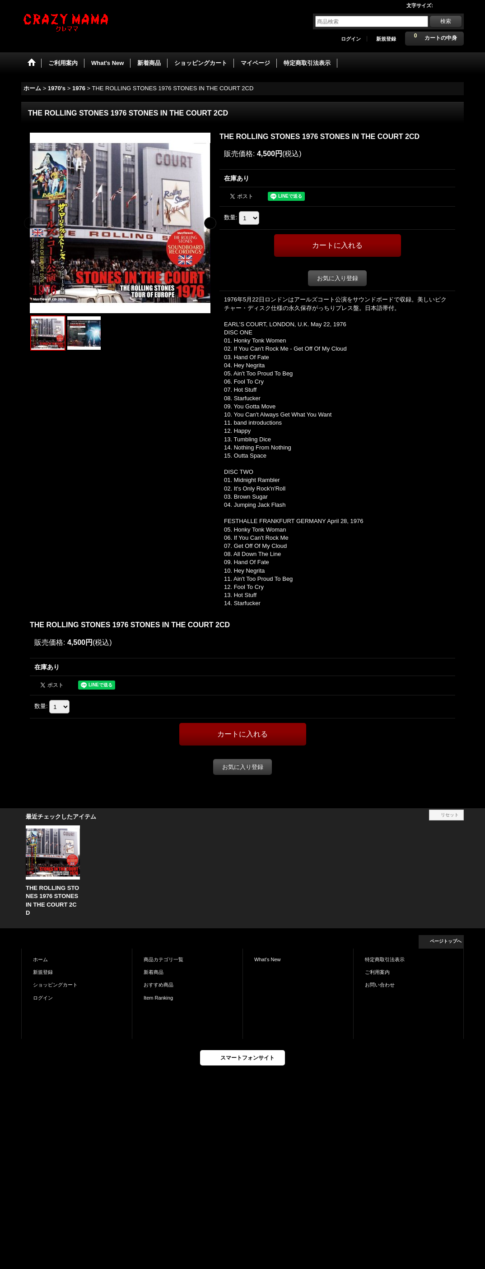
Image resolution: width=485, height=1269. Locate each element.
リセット (450, 814)
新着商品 (153, 972)
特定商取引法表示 (385, 959)
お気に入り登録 (337, 278)
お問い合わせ (380, 984)
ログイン (351, 39)
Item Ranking (158, 997)
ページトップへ (446, 941)
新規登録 (386, 39)
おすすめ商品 (158, 984)
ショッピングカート (55, 984)
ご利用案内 (377, 972)
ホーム (40, 959)
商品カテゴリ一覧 (163, 959)
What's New (267, 959)
